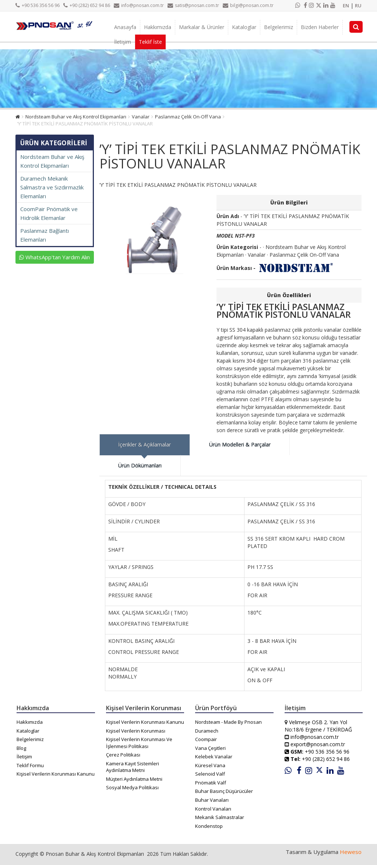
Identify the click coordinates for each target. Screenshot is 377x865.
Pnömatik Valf (210, 782)
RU (358, 5)
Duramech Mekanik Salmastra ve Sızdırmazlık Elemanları (52, 187)
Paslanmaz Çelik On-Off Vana (188, 116)
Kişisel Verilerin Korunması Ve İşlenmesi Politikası (139, 743)
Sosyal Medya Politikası (132, 787)
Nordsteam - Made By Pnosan (228, 722)
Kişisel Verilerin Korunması (135, 730)
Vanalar (140, 116)
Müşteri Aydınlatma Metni (134, 779)
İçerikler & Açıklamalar (144, 444)
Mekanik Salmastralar (219, 817)
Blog (21, 748)
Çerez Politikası (123, 754)
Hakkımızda (157, 27)
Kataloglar (244, 27)
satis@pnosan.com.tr (193, 5)
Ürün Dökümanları (140, 465)
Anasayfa (125, 27)
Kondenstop (209, 826)
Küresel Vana (210, 765)
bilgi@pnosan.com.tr (248, 5)
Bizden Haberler (320, 27)
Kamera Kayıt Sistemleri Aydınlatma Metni (132, 767)
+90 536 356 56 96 (37, 5)
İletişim (122, 41)
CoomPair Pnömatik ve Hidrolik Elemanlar (49, 213)
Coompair (206, 739)
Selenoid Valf (210, 773)
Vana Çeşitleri (210, 748)
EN (346, 5)
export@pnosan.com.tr (317, 744)
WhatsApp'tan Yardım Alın (54, 257)
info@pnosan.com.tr (139, 5)
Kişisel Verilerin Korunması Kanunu (56, 773)
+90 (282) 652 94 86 (86, 5)
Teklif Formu (30, 765)
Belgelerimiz (278, 27)
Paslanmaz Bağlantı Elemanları (44, 235)
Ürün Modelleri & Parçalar (240, 444)
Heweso (351, 851)
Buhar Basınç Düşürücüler (224, 791)
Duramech (206, 730)
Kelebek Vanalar (213, 756)
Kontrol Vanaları (213, 808)
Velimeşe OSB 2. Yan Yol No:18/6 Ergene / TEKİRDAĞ (318, 726)
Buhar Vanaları (212, 800)
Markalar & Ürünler (201, 27)
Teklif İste (150, 41)
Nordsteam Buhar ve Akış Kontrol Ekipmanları (75, 116)
